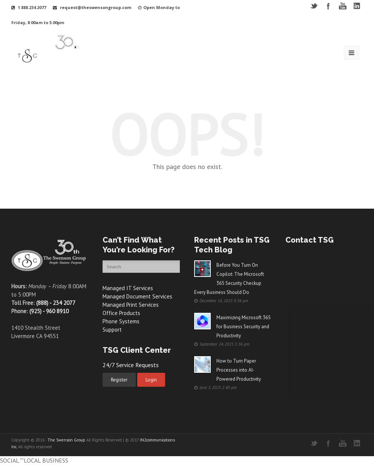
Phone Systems (121, 321)
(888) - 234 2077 (55, 302)
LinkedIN (357, 6)
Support (112, 329)
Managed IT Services (128, 288)
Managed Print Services (131, 304)
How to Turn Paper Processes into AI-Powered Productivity (238, 370)
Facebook (328, 6)
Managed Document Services (137, 296)
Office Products (121, 313)
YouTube (342, 6)
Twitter (314, 6)
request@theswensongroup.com (95, 7)
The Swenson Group (66, 440)
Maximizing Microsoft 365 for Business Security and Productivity (243, 326)
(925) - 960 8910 (49, 311)
